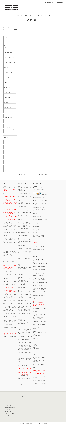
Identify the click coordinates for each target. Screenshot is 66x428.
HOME (36, 5)
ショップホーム (7, 396)
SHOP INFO (59, 5)
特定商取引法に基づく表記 (9, 417)
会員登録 (49, 2)
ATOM (23, 405)
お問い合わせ (7, 398)
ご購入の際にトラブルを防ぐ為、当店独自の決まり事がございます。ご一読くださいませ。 (33, 174)
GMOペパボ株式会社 (37, 423)
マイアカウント (22, 396)
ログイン (21, 398)
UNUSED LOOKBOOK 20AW (9, 411)
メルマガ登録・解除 (8, 405)
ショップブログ (7, 415)
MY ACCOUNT (44, 2)
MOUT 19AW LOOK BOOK (9, 413)
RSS (21, 405)
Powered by (33, 425)
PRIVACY (49, 5)
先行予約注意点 (7, 409)
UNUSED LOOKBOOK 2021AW (10, 407)
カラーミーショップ (22, 423)
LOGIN (54, 2)
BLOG (54, 5)
